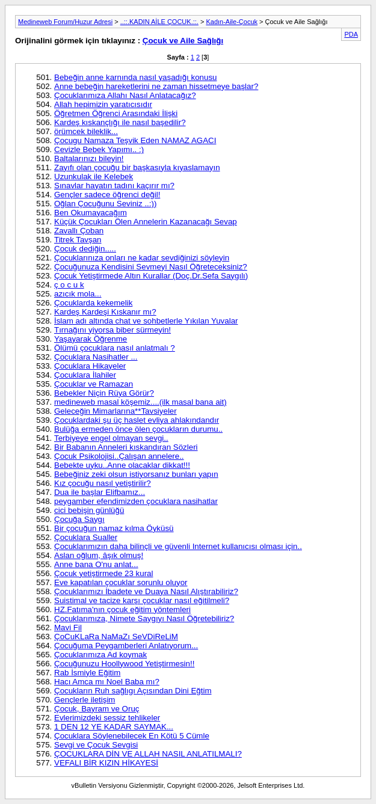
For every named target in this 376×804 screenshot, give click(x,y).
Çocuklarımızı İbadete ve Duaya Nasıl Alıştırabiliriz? (146, 591)
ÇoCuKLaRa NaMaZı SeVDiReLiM (116, 636)
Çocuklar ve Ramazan (93, 383)
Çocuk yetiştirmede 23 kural (103, 573)
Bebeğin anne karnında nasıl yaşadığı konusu (135, 77)
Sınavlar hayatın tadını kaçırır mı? (114, 185)
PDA (351, 34)
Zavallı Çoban (78, 230)
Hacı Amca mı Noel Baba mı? (106, 681)
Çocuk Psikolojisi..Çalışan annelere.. (119, 456)
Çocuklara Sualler (85, 537)
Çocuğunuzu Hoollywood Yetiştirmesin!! (124, 663)
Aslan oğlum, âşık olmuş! (98, 555)
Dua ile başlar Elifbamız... (99, 492)
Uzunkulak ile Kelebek (93, 176)
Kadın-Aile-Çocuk (231, 21)
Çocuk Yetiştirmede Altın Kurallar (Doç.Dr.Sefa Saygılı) (151, 275)
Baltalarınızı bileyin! (89, 158)
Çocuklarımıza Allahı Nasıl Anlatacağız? (125, 95)
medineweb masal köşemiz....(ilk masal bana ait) (140, 402)
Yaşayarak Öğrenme (90, 338)
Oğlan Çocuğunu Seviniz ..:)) (105, 203)
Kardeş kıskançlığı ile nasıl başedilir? (120, 122)
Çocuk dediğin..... (85, 248)
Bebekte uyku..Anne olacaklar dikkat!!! (122, 465)
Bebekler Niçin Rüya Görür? (104, 392)
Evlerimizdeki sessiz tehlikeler (107, 717)
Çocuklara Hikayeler (90, 365)
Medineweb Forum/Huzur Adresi (65, 21)
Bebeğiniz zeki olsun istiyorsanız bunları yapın (136, 474)
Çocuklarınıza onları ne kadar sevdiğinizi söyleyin (141, 257)
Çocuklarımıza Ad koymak (100, 654)
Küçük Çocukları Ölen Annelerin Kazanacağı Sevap (145, 221)
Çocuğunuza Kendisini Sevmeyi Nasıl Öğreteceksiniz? (150, 266)
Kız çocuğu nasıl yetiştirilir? (102, 483)
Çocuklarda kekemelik (93, 302)
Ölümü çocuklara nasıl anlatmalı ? (114, 347)
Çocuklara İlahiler (85, 374)
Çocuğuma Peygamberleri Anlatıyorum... (126, 645)
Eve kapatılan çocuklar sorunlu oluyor (121, 582)
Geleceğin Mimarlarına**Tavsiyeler (115, 411)
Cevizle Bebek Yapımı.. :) (99, 149)
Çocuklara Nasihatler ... (96, 356)
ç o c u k (69, 284)
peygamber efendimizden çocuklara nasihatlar (136, 501)
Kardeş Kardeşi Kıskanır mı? (105, 311)
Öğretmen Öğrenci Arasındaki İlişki (115, 113)
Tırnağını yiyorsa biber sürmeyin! (112, 329)
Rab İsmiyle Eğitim (87, 672)
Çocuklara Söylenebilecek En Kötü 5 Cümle (131, 735)
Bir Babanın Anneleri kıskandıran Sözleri (126, 447)
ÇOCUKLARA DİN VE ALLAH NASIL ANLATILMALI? (148, 753)
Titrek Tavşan (78, 239)
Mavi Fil (68, 627)
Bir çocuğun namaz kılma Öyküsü (114, 528)
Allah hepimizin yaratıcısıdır (103, 104)
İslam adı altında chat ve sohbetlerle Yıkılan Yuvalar (146, 320)
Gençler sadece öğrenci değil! (107, 194)
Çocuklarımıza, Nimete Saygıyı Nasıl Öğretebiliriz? (144, 618)
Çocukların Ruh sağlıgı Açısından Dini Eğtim (133, 690)
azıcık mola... (78, 293)
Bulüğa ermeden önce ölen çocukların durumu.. (138, 429)
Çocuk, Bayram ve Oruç (96, 708)
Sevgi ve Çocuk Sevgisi (96, 744)
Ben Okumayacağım (90, 212)
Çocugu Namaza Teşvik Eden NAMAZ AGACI (135, 140)
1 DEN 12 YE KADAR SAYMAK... (113, 726)
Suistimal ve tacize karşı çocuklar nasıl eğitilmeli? (141, 600)
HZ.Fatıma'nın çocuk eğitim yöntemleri (122, 609)
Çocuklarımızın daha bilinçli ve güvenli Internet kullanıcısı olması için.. (178, 546)
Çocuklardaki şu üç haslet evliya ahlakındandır (136, 420)
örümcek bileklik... (86, 131)
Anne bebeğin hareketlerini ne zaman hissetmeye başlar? (156, 86)
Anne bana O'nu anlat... (96, 564)
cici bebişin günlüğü (89, 510)
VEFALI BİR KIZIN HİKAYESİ (106, 762)
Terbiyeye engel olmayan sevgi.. (111, 438)
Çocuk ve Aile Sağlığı (183, 40)
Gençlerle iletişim (84, 699)
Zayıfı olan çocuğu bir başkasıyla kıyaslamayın (137, 167)
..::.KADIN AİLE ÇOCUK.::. (159, 21)
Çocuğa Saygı (79, 519)
